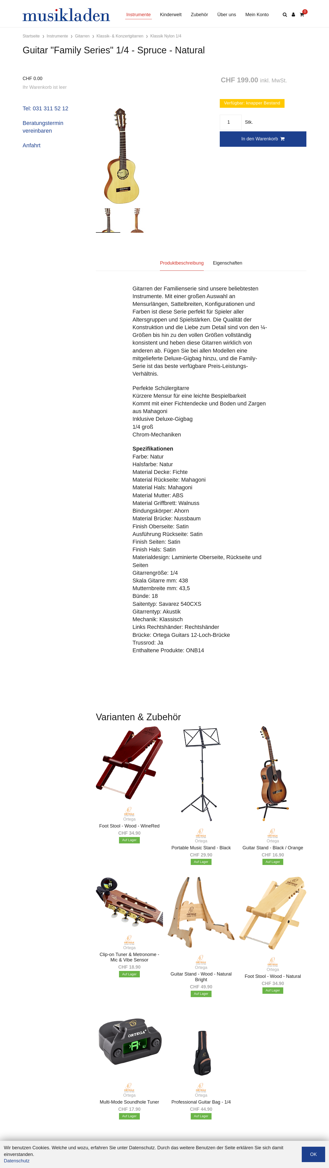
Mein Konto (257, 14)
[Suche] (284, 14)
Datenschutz (17, 1160)
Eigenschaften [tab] (227, 263)
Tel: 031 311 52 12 (45, 108)
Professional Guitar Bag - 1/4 (201, 1102)
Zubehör (199, 14)
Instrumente (138, 14)
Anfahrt (32, 145)
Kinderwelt (170, 14)
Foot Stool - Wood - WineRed (129, 826)
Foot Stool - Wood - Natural (273, 976)
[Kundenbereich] (293, 14)
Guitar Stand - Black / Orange (272, 847)
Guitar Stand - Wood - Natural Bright (201, 976)
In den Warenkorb (263, 138)
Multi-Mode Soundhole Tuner (129, 1102)
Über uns (226, 14)
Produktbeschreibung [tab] (182, 263)
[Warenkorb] (301, 14)
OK (313, 1154)
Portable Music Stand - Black (201, 847)
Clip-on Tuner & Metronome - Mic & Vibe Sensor (129, 957)
